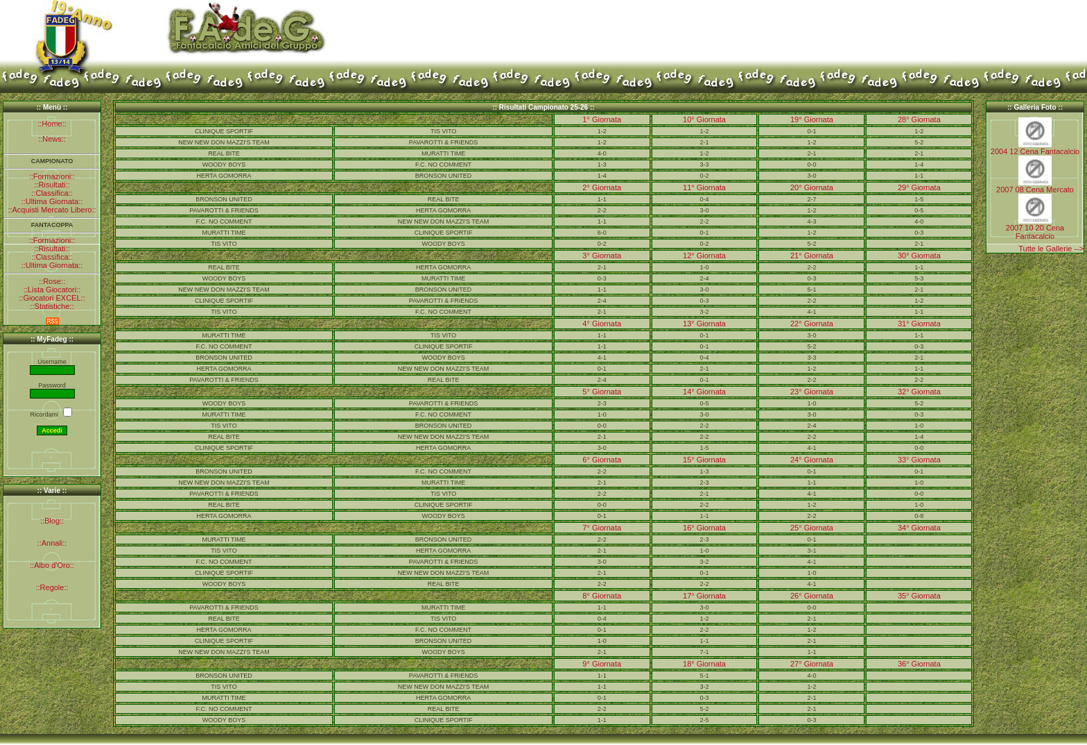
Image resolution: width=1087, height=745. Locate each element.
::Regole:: (51, 587)
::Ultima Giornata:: (52, 201)
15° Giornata (704, 459)
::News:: (52, 139)
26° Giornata (811, 596)
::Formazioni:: (52, 176)
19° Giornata (811, 119)
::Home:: (52, 123)
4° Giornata (601, 323)
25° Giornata (811, 528)
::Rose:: (52, 281)
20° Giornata (811, 187)
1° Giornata (601, 119)
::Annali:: (52, 543)
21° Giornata (811, 255)
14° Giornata (704, 391)
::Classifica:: (51, 193)
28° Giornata (919, 119)
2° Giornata (601, 187)
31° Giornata (919, 323)
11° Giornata (704, 187)
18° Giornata (704, 664)
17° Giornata (704, 596)
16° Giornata (704, 528)
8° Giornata (601, 596)
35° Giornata (919, 596)
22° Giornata (811, 323)
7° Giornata (601, 528)
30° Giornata (919, 255)
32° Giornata (919, 391)
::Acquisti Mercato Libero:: (52, 210)
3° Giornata (601, 255)
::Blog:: (52, 521)
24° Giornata (811, 459)
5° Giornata (601, 391)
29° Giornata (919, 187)
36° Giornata (919, 664)
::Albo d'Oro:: (52, 565)
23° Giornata (811, 391)
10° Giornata (704, 119)
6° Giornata (601, 459)
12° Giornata (704, 255)
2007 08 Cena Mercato (1035, 189)
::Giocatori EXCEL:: (52, 298)
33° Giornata (919, 459)
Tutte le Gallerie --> (1051, 248)
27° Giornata (811, 664)
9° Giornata (601, 664)
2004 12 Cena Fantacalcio (1035, 151)
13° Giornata (704, 323)
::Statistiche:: (52, 306)
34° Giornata (919, 528)
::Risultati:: (51, 185)
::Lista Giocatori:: (52, 289)
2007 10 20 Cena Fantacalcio (1035, 232)
